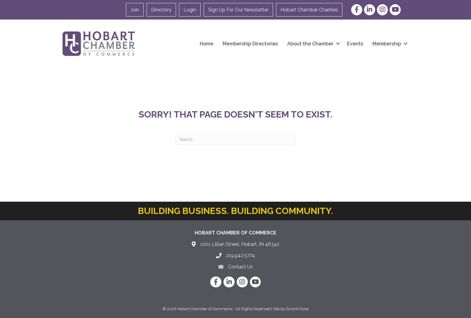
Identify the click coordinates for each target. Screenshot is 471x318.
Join (134, 10)
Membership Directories (250, 44)
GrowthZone (297, 309)
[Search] (235, 139)
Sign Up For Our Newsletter (238, 10)
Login (190, 10)
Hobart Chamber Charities (309, 10)
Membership (386, 44)
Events (355, 44)
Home (206, 44)
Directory (161, 10)
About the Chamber (310, 44)
